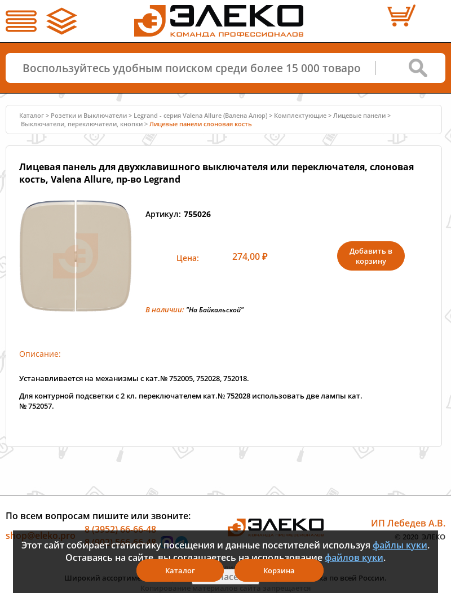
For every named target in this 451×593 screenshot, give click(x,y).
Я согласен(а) (225, 576)
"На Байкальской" (215, 310)
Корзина (279, 570)
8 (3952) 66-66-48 (120, 529)
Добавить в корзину (371, 256)
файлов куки (354, 557)
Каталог (31, 115)
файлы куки (400, 545)
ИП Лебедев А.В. (408, 523)
